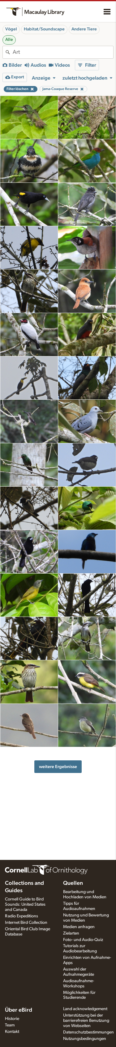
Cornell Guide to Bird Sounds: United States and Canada (25, 904)
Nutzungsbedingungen (84, 1039)
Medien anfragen (79, 927)
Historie (12, 1019)
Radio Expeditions (21, 916)
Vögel (11, 29)
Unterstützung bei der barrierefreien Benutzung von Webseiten (86, 1020)
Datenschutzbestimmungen (88, 1032)
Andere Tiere (84, 29)
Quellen (73, 883)
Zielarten (71, 933)
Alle (9, 39)
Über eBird (18, 1010)
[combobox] (63, 52)
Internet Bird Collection (26, 922)
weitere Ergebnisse (58, 766)
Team (10, 1025)
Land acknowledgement (85, 1009)
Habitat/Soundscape (44, 29)
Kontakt (12, 1031)
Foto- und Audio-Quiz (83, 940)
